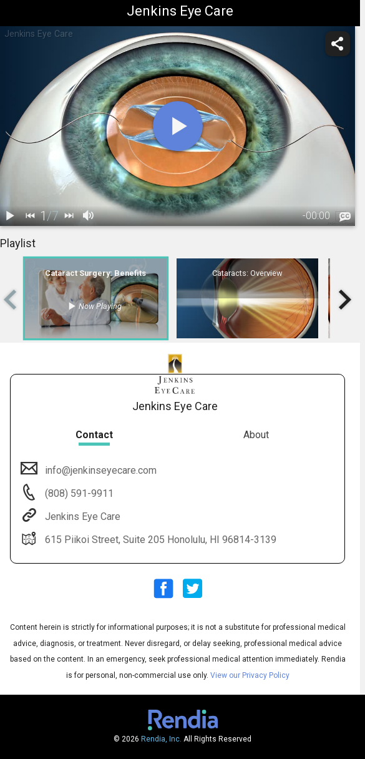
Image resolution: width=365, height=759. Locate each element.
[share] (337, 43)
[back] (30, 216)
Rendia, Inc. (161, 739)
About (256, 435)
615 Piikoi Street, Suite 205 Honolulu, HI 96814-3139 (159, 540)
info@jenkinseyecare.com (99, 470)
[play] (178, 126)
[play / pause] (10, 216)
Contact (94, 435)
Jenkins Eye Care (81, 516)
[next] (69, 216)
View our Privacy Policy (250, 675)
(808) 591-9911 (78, 493)
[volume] (89, 216)
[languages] (345, 217)
